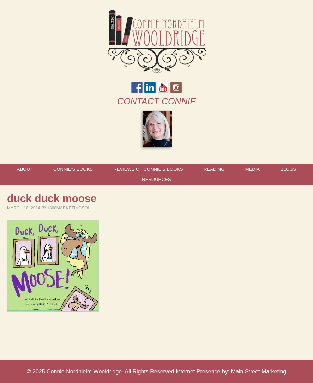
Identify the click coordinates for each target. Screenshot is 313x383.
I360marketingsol (69, 208)
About (25, 169)
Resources (156, 179)
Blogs (288, 169)
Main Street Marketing (259, 372)
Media (252, 169)
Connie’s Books (73, 169)
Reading (214, 169)
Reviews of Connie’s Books (148, 169)
